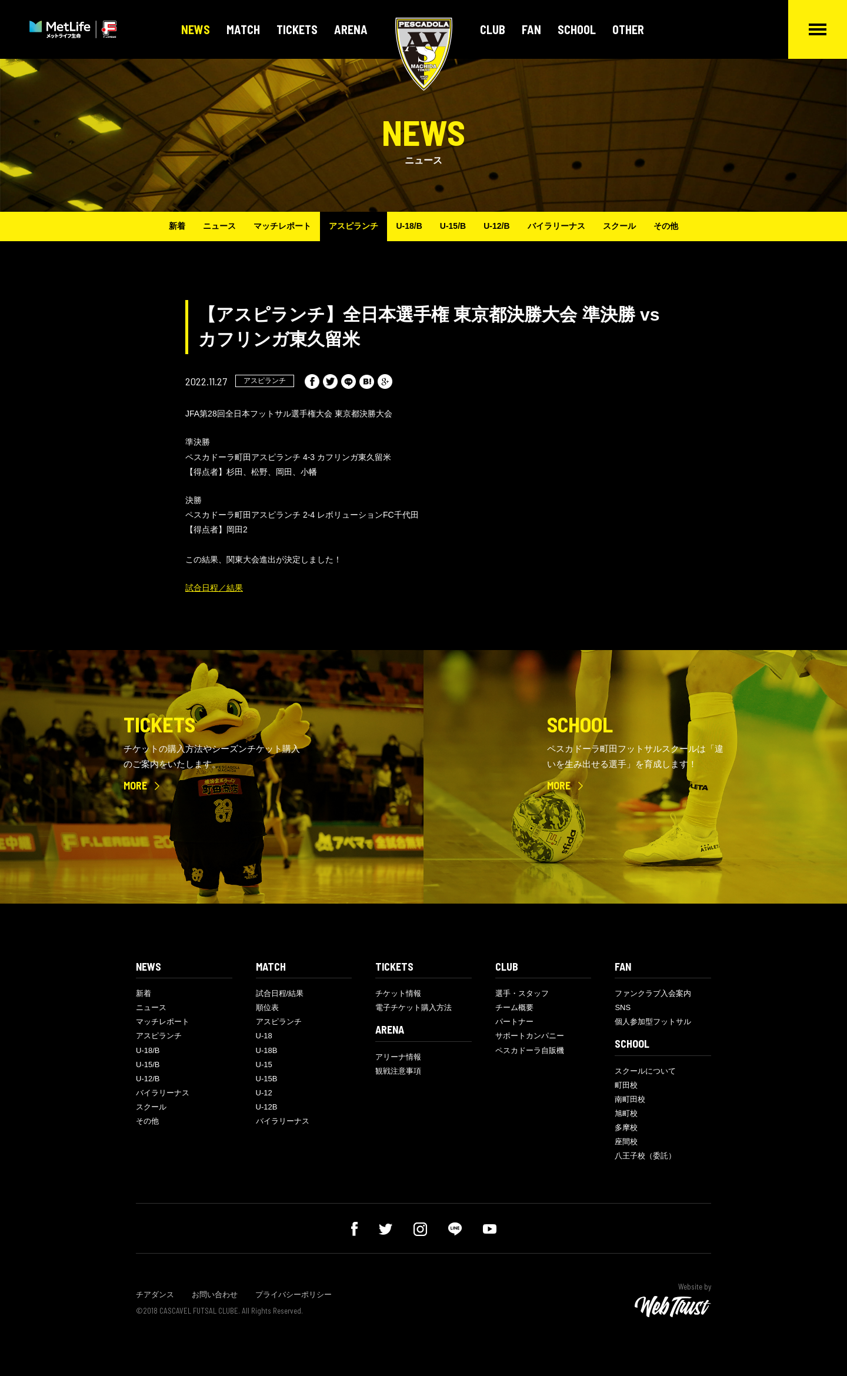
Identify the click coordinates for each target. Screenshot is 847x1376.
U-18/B (409, 226)
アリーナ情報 (398, 1056)
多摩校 (626, 1127)
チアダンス (155, 1294)
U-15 (264, 1064)
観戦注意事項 (398, 1071)
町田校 (626, 1085)
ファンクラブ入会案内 (653, 993)
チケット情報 (398, 993)
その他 (665, 226)
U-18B (267, 1050)
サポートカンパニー (529, 1035)
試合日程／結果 (214, 587)
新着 (177, 226)
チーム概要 (514, 1007)
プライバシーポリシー (293, 1294)
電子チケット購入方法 (413, 1007)
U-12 (264, 1092)
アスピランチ (353, 226)
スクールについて (645, 1071)
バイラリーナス (556, 226)
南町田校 (630, 1099)
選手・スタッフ (522, 993)
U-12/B (496, 226)
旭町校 (626, 1113)
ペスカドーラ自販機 (529, 1050)
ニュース (219, 226)
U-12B (267, 1106)
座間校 (626, 1141)
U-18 (264, 1035)
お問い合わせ (215, 1294)
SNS (623, 1007)
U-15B (267, 1078)
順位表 (267, 1007)
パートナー (514, 1021)
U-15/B (453, 226)
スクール (619, 226)
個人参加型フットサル (653, 1021)
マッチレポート (282, 226)
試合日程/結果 (280, 993)
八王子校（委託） (645, 1155)
